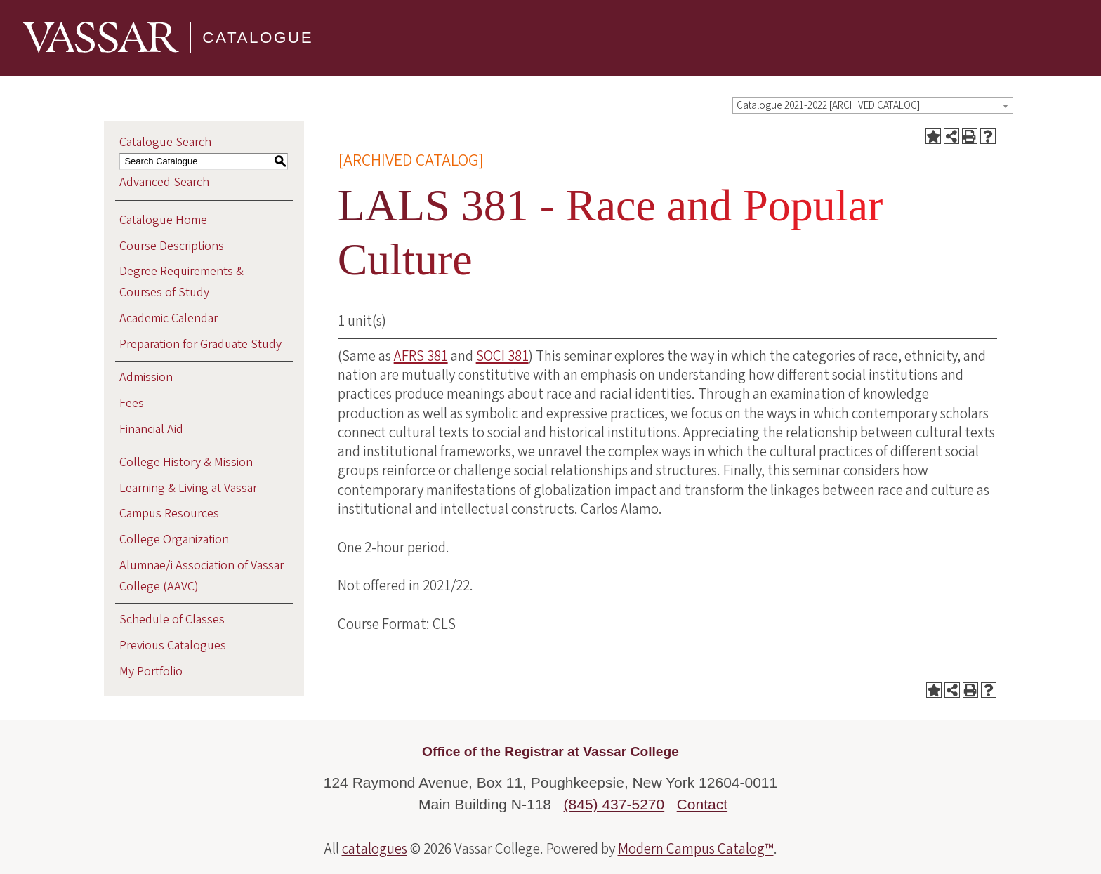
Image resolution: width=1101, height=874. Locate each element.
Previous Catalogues (172, 645)
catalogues (374, 848)
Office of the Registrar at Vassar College (550, 751)
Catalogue (257, 37)
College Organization (174, 539)
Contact (702, 804)
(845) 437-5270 (614, 804)
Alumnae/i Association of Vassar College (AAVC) (201, 576)
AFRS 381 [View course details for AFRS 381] (421, 355)
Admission (146, 377)
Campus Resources (169, 513)
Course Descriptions (171, 246)
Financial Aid (151, 429)
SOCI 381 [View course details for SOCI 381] (502, 355)
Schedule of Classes (172, 619)
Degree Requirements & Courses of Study (181, 282)
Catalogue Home (163, 220)
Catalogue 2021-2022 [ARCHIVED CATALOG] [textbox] (828, 105)
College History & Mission (186, 462)
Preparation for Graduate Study (200, 344)
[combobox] (872, 105)
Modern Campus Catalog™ (696, 848)
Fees (131, 403)
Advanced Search (164, 182)
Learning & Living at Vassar (188, 488)
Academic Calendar (168, 318)
